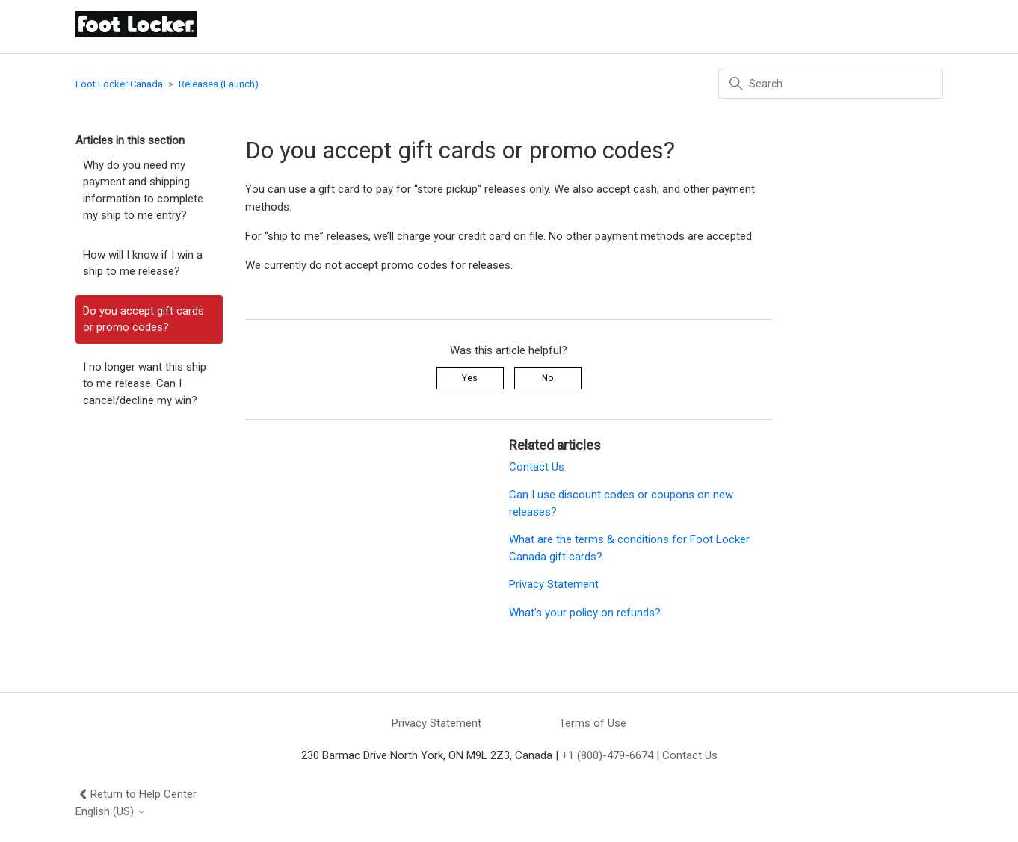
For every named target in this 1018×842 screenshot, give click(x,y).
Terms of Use (592, 723)
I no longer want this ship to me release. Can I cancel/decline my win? (144, 383)
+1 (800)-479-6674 (607, 755)
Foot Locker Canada (119, 84)
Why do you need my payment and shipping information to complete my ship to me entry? (143, 190)
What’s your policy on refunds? (585, 612)
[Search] (830, 84)
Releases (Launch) (219, 84)
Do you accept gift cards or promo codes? (143, 319)
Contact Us (536, 467)
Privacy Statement (554, 584)
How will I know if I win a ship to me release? (143, 263)
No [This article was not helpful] (547, 378)
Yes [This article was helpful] (470, 378)
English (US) (110, 811)
